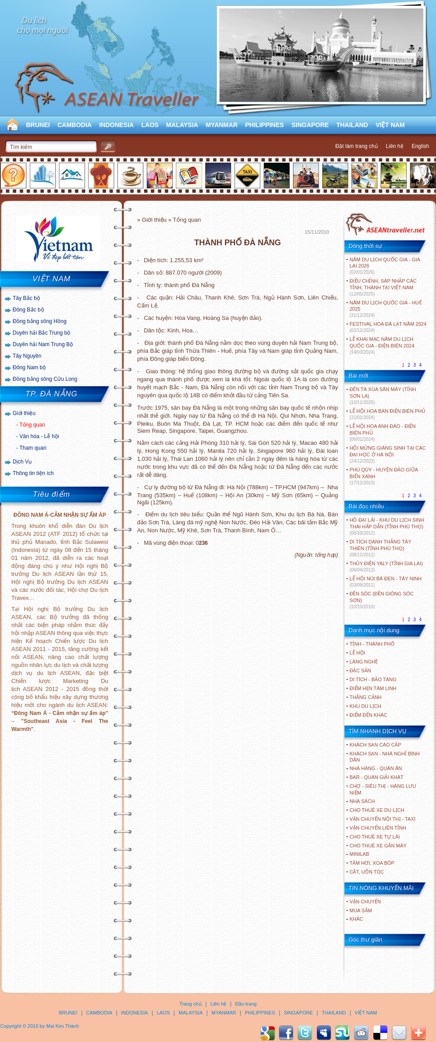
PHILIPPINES (264, 124)
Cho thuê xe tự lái (375, 836)
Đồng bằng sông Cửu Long (45, 379)
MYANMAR (222, 124)
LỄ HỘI (357, 652)
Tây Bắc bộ (26, 298)
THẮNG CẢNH (366, 697)
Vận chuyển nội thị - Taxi (383, 819)
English (420, 146)
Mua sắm (361, 910)
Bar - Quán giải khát (377, 777)
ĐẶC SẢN (360, 670)
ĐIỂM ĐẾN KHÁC (369, 715)
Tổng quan (32, 425)
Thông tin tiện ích (33, 473)
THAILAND (352, 124)
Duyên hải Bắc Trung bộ (42, 333)
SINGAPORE (310, 124)
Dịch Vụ (22, 462)
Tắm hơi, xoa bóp (372, 863)
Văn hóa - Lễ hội (39, 436)
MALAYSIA (182, 124)
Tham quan (33, 448)
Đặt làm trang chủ (356, 146)
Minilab (359, 854)
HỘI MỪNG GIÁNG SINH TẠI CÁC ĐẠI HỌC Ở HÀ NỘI (388, 454)
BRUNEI (38, 124)
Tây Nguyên (27, 356)
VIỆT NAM (390, 124)
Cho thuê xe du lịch (377, 810)
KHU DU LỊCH (365, 706)
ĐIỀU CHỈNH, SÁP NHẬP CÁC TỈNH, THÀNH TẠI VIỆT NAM (383, 287)
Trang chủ (191, 1003)
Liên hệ (395, 146)
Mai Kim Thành (62, 1026)
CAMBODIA (74, 124)
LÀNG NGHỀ (364, 661)
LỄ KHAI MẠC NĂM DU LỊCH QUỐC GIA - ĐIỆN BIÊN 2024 (382, 345)
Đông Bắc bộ (28, 310)
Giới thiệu (24, 413)
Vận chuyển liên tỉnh (378, 827)
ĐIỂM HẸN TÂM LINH (373, 688)
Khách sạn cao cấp (375, 744)
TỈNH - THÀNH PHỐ (372, 644)
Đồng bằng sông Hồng (40, 321)
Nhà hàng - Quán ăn (376, 768)
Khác (357, 919)
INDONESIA (116, 124)
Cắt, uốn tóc (367, 871)
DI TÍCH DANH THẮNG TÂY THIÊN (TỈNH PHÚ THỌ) (381, 548)
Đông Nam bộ (29, 367)
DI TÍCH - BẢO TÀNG (373, 679)
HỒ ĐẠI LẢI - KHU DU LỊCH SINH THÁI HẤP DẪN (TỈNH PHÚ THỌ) (387, 526)
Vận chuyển (365, 901)
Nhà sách (362, 801)
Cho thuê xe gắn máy (378, 845)
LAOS (150, 124)
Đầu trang (245, 1003)
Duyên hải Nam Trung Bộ (43, 344)
